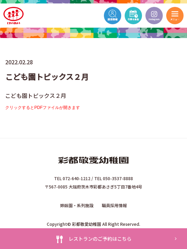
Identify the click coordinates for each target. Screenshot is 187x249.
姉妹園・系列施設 (76, 205)
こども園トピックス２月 (35, 95)
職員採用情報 (114, 205)
